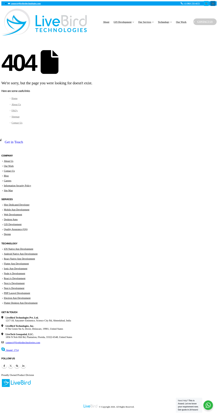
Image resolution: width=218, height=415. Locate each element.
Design (7, 234)
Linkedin (23, 365)
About (106, 22)
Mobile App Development (16, 209)
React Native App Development (19, 258)
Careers (7, 180)
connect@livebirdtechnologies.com (23, 342)
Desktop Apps (11, 219)
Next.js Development (14, 283)
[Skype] (206, 3)
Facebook (4, 365)
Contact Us (203, 21)
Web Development (13, 214)
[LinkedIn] (212, 3)
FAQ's (15, 110)
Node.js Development (14, 273)
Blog (6, 175)
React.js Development (14, 278)
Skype (16, 365)
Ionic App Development (15, 268)
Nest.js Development (14, 288)
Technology (163, 22)
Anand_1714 (10, 350)
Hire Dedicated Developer (16, 204)
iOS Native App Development (18, 249)
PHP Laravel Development (17, 293)
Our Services (144, 22)
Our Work (181, 22)
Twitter (10, 365)
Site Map (8, 190)
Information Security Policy (17, 185)
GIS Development (122, 22)
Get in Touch (14, 142)
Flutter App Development (16, 263)
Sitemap (15, 116)
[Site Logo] (44, 22)
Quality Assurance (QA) (16, 229)
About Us (16, 104)
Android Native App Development (21, 253)
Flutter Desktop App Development (21, 303)
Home (14, 98)
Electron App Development (17, 298)
